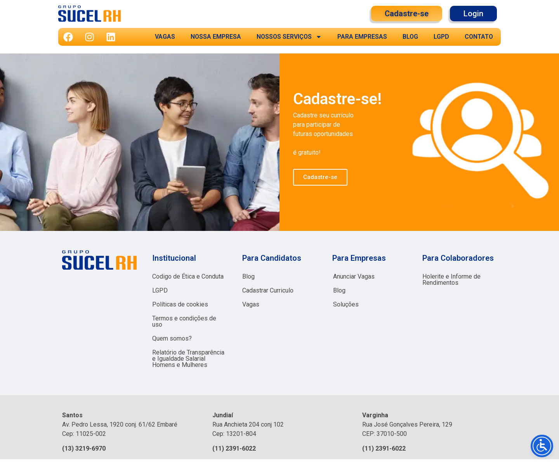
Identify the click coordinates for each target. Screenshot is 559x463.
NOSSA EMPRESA (216, 36)
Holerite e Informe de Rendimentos (451, 279)
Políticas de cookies (180, 304)
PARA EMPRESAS (362, 36)
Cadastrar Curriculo (267, 290)
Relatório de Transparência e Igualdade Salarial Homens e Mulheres (188, 358)
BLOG (410, 36)
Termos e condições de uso (184, 321)
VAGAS (165, 36)
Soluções (346, 304)
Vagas (250, 304)
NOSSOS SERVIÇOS (289, 37)
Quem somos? (172, 338)
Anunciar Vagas (354, 276)
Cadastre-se (320, 177)
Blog (248, 276)
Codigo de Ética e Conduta (188, 276)
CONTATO (479, 36)
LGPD (441, 36)
